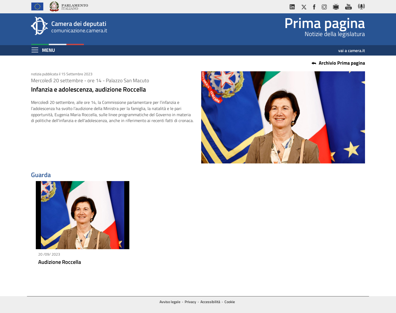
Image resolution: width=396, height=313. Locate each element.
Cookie (229, 301)
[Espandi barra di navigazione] (34, 50)
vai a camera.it (351, 48)
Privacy (190, 301)
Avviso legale (170, 301)
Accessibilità (210, 301)
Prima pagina (324, 23)
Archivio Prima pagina (342, 63)
